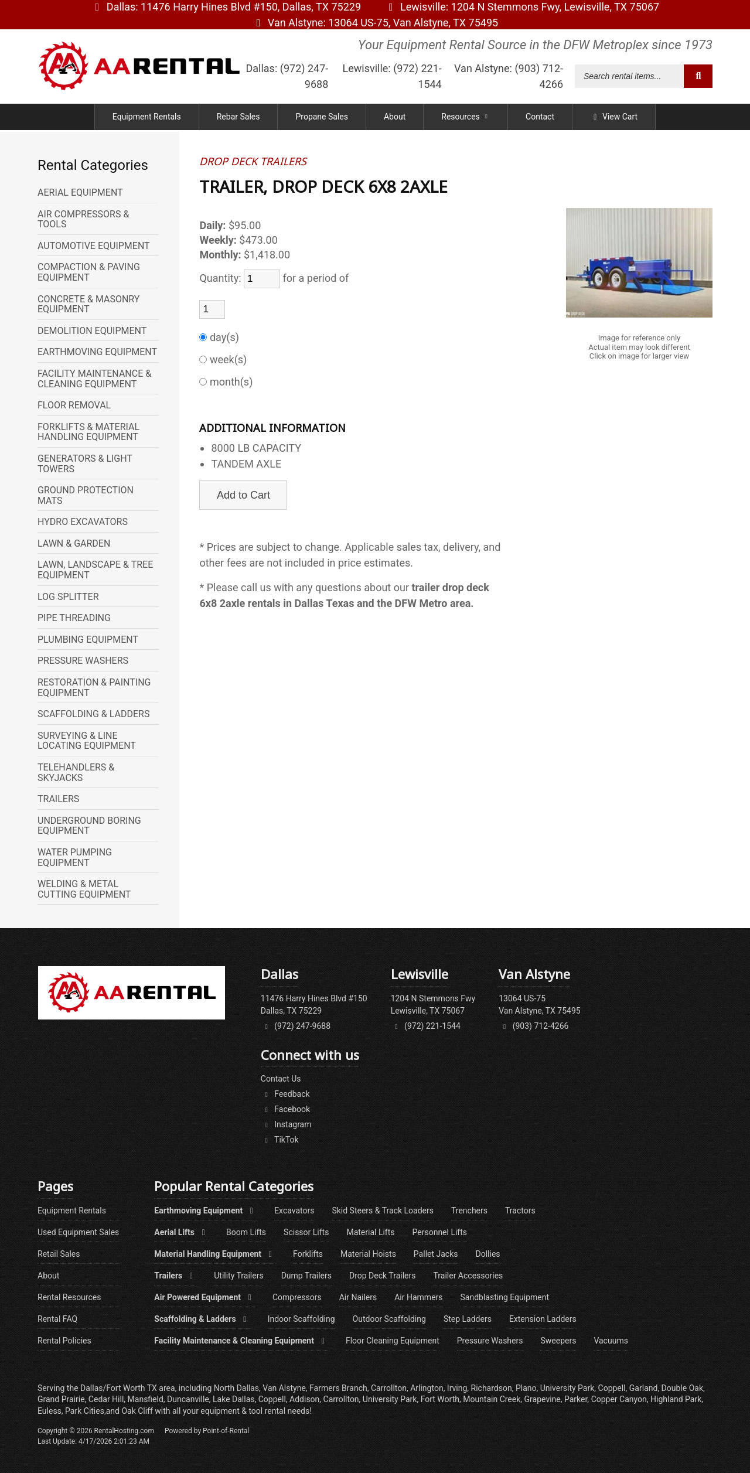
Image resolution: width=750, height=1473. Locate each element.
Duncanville (188, 1399)
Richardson (491, 1388)
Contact (540, 118)
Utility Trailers (238, 1275)
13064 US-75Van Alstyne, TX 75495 (539, 1004)
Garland (643, 1388)
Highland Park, (676, 1399)
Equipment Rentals (146, 118)
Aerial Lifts (181, 1232)
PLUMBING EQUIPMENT (88, 640)
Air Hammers (418, 1297)
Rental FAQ (57, 1319)
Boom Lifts (246, 1232)
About (394, 118)
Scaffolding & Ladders (202, 1319)
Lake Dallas (233, 1399)
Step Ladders (468, 1319)
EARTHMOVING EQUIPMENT (97, 352)
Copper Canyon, (620, 1399)
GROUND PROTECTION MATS (86, 495)
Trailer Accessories (468, 1275)
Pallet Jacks (436, 1254)
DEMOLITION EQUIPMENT (92, 331)
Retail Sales (59, 1254)
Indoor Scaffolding (301, 1319)
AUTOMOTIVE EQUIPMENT (94, 246)
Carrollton (341, 1399)
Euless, (50, 1411)
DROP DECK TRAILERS (252, 161)
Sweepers (558, 1340)
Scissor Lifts (306, 1232)
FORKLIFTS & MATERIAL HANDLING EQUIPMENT (88, 432)
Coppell (272, 1399)
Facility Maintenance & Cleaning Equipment (241, 1340)
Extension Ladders (543, 1319)
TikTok (280, 1139)
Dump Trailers (306, 1275)
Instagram (286, 1124)
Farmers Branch (338, 1388)
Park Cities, (85, 1411)
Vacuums (611, 1340)
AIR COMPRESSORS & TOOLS (83, 219)
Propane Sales (321, 118)
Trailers (175, 1275)
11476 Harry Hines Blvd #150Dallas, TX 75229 (314, 1004)
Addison (304, 1399)
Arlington (426, 1388)
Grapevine (542, 1399)
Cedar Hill (106, 1399)
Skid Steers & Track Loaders (383, 1210)
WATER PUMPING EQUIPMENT (75, 857)
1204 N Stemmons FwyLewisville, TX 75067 (433, 1004)
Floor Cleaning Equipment (392, 1340)
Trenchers (469, 1210)
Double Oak (682, 1388)
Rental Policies (64, 1340)
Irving (457, 1388)
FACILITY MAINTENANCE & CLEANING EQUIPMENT (94, 379)
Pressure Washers (490, 1340)
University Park (390, 1399)
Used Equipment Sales (78, 1232)
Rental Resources (69, 1297)
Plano (526, 1388)
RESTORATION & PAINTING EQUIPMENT (94, 687)
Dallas (226, 7)
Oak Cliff (138, 1411)
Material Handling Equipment (214, 1254)
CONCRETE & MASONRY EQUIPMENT (88, 304)
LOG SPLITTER (68, 597)
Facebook (285, 1109)
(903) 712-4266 (533, 1026)
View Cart (614, 118)
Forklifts (308, 1254)
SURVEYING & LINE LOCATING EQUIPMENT (87, 741)
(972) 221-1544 (426, 1026)
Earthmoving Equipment (205, 1210)
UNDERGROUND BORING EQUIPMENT (89, 826)
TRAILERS (58, 799)
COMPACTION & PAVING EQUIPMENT (89, 272)
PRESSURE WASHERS (83, 661)
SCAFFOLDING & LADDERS (93, 714)
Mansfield (145, 1399)
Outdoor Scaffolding (389, 1319)
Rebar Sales (238, 118)
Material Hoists (368, 1254)
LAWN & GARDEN (74, 543)
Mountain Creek (491, 1399)
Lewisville (521, 7)
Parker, (576, 1399)
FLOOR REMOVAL (74, 405)
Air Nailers (358, 1297)
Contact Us (281, 1078)
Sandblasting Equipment (505, 1297)
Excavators (294, 1210)
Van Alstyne (375, 22)
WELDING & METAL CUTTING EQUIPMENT (84, 889)
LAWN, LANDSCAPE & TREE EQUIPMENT (95, 570)
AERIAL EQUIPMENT (80, 192)
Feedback (285, 1094)
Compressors (297, 1297)
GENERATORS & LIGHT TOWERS (85, 464)
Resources (465, 118)
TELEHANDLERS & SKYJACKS (76, 772)
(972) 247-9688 (295, 1026)
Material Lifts (370, 1232)
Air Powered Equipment (204, 1297)
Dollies (488, 1254)
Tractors (520, 1210)
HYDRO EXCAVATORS (83, 522)
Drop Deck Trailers (382, 1275)
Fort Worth (440, 1399)
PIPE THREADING (74, 618)
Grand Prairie (61, 1399)
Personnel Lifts (440, 1232)
